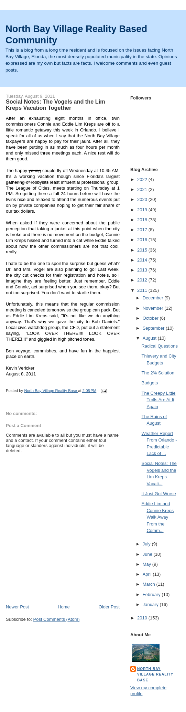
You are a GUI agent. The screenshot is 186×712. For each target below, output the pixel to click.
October (151, 318)
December (154, 297)
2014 (143, 260)
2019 (143, 209)
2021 (143, 189)
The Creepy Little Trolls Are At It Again (158, 400)
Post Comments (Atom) (56, 619)
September (154, 328)
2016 (143, 239)
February (152, 594)
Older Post (109, 606)
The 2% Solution (157, 372)
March (149, 584)
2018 (143, 219)
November (154, 308)
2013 (143, 270)
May (147, 564)
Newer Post (17, 606)
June (148, 554)
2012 (143, 280)
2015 (143, 250)
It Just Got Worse (158, 493)
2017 (143, 229)
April (148, 574)
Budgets (149, 382)
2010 (143, 617)
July (147, 543)
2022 (143, 179)
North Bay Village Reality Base (155, 674)
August (150, 338)
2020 (143, 199)
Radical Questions (159, 346)
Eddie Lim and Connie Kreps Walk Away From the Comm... (157, 517)
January (151, 604)
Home (64, 606)
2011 (143, 290)
